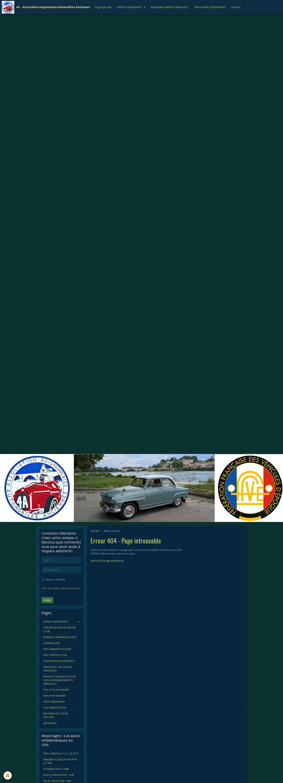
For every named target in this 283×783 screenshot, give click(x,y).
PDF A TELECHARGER (56, 689)
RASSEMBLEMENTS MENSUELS (169, 7)
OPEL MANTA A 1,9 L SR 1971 (61, 753)
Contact (236, 7)
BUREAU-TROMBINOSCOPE (60, 637)
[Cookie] (8, 775)
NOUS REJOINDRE (54, 701)
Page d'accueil (103, 7)
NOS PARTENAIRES (54, 695)
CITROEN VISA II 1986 (56, 769)
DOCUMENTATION (54, 707)
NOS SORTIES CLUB (55, 655)
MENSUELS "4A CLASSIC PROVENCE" (57, 668)
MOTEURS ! (50, 723)
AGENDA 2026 (51, 643)
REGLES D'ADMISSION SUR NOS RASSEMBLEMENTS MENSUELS (59, 680)
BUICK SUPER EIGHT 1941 (58, 775)
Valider (47, 600)
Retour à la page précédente (107, 560)
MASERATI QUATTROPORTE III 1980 (60, 761)
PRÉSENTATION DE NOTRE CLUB (59, 629)
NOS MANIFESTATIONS (57, 649)
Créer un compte (50, 588)
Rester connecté (53, 579)
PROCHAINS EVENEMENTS (210, 7)
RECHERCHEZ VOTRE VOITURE (55, 715)
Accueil (95, 531)
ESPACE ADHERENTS (130, 7)
